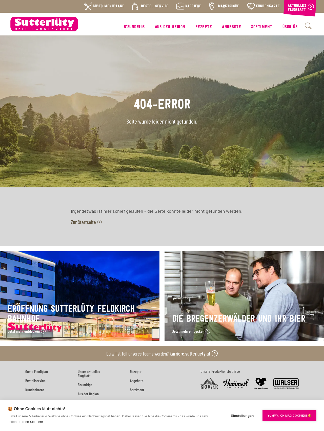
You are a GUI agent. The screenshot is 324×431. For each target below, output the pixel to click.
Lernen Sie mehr (31, 422)
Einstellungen (242, 416)
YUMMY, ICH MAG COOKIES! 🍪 (289, 415)
